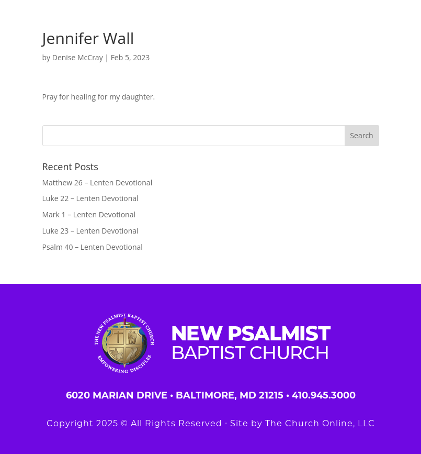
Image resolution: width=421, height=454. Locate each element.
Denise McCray (77, 57)
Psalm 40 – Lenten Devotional (92, 247)
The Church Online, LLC (320, 423)
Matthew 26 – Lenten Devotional (97, 182)
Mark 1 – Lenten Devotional (88, 214)
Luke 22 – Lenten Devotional (90, 198)
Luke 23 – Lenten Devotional (90, 231)
